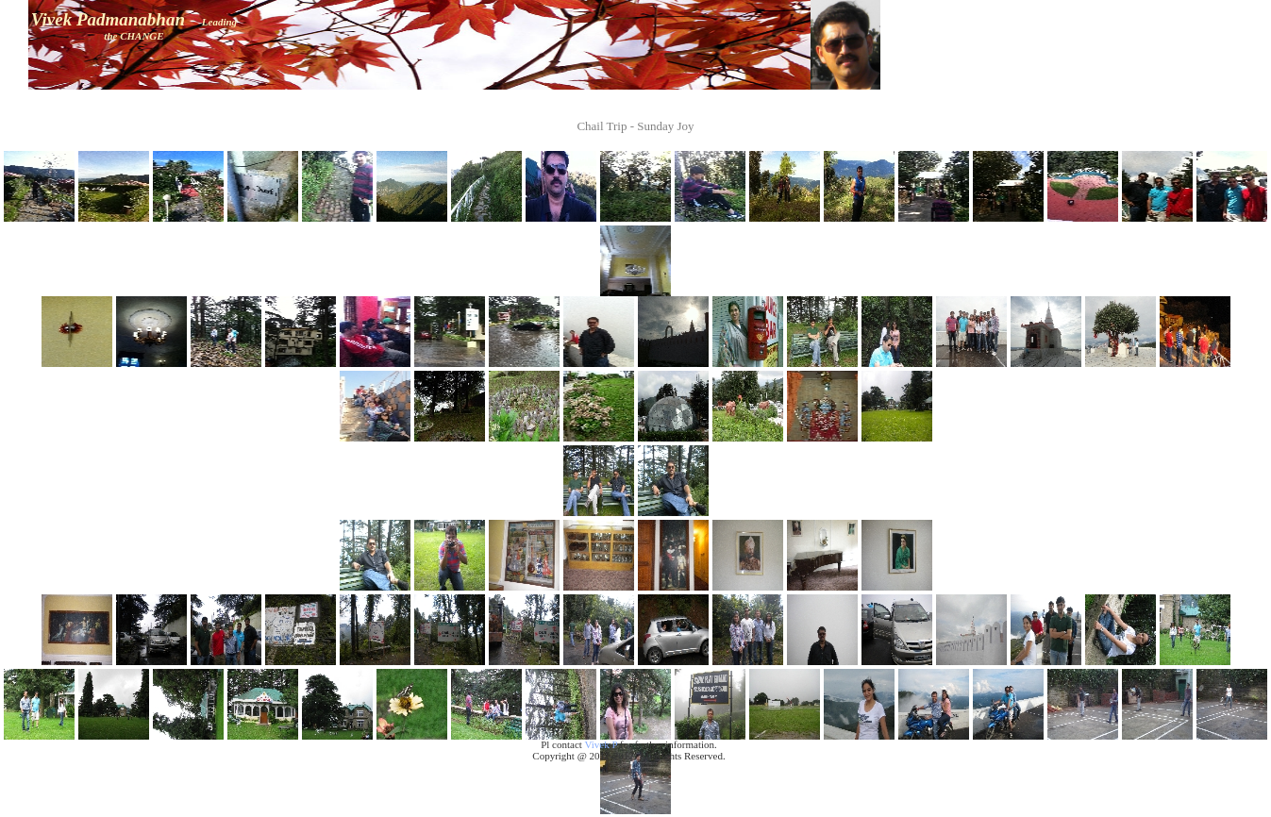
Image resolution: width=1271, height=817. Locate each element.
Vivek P (600, 744)
